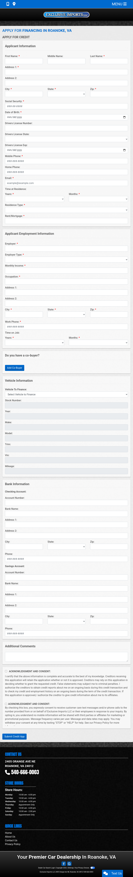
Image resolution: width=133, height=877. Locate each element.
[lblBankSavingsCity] (24, 621)
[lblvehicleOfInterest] (66, 394)
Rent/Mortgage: (14, 216)
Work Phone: (12, 321)
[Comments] (66, 657)
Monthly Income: (14, 265)
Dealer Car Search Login (46, 868)
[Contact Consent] (6, 704)
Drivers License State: (17, 134)
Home (8, 832)
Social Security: (13, 101)
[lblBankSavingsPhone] (66, 633)
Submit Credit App (14, 736)
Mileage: (10, 466)
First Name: (11, 56)
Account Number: (15, 497)
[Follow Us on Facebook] (63, 863)
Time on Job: (12, 332)
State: (51, 89)
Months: (73, 194)
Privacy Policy (101, 722)
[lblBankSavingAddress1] (66, 599)
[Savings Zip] (109, 621)
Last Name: (96, 56)
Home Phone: (12, 167)
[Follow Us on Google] (69, 863)
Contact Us (11, 840)
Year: (8, 411)
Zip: (92, 89)
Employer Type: (13, 254)
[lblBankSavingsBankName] (66, 588)
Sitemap (71, 868)
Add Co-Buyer (14, 367)
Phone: (9, 553)
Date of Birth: (12, 112)
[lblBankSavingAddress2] (66, 610)
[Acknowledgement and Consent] (6, 671)
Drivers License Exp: (16, 145)
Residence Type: (14, 205)
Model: (9, 433)
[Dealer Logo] (66, 14)
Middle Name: (55, 56)
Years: (8, 194)
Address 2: (11, 78)
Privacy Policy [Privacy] (12, 844)
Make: (8, 422)
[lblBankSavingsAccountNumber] (66, 577)
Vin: (7, 455)
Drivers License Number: (18, 123)
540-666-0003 (25, 772)
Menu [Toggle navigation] (119, 4)
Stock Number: (13, 400)
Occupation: (11, 276)
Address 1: (11, 67)
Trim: (8, 444)
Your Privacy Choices (85, 868)
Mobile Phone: (13, 156)
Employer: (10, 243)
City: (7, 89)
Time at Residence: (15, 189)
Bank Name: (12, 508)
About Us (10, 836)
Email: (8, 178)
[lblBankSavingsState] (66, 621)
